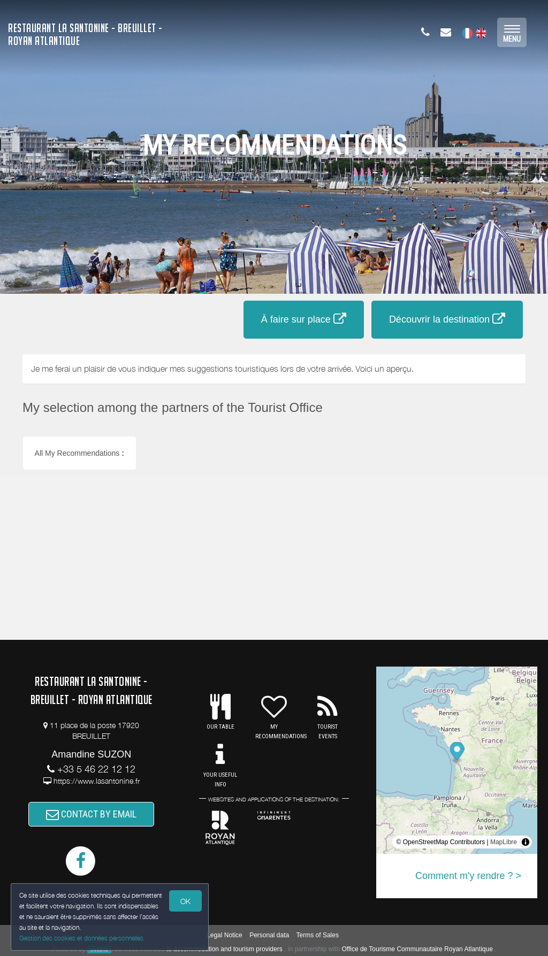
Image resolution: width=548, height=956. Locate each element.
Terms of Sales (317, 935)
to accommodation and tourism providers (224, 949)
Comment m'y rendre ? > (468, 875)
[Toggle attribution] (525, 842)
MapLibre (503, 842)
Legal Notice (224, 935)
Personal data (269, 935)
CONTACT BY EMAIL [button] (91, 814)
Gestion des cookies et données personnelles (81, 938)
